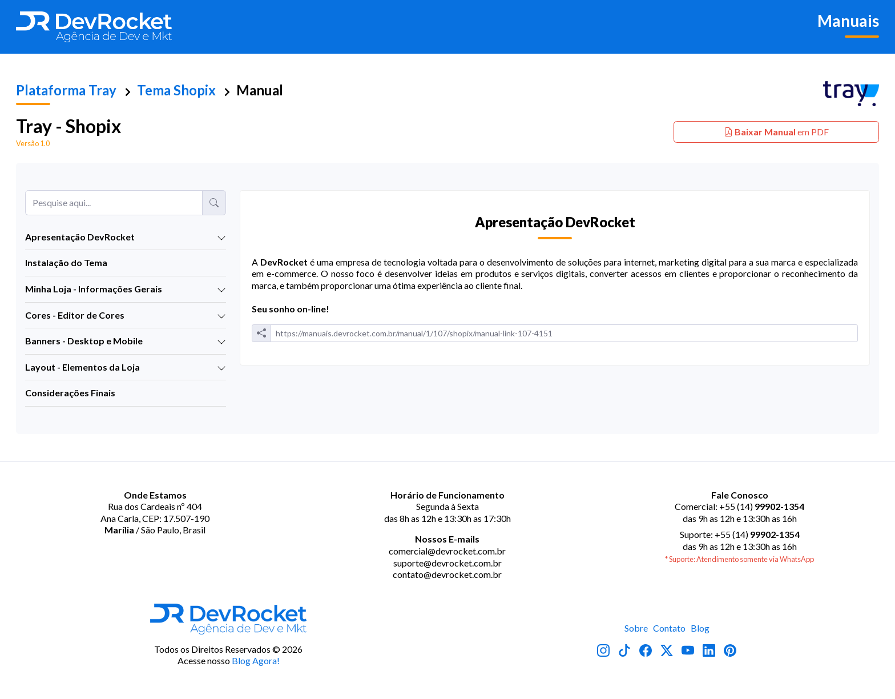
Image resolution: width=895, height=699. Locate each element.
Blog (700, 627)
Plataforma (66, 90)
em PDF (776, 131)
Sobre (636, 627)
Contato (669, 627)
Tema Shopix (176, 90)
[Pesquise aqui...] (114, 202)
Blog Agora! (256, 660)
